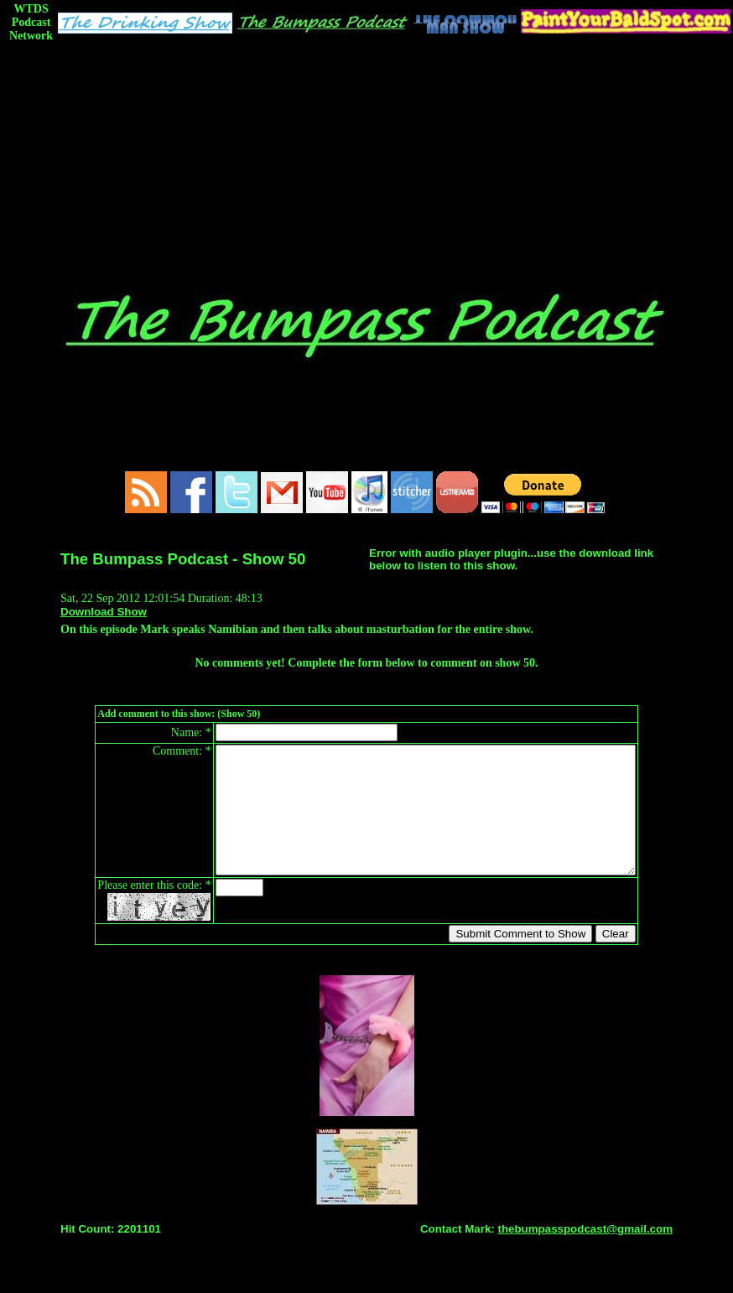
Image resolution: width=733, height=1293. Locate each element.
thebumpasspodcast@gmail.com (585, 1254)
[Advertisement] (367, 165)
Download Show (103, 611)
